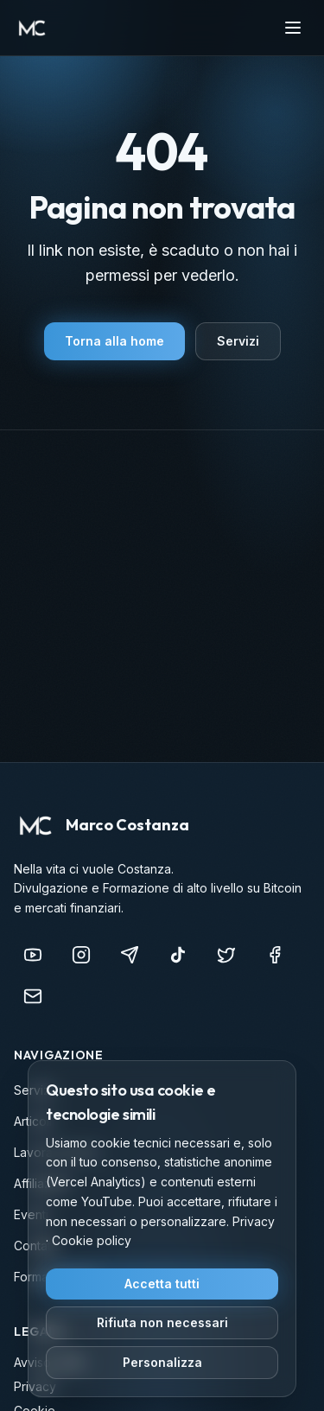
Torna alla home (114, 341)
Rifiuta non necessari (162, 1322)
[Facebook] (275, 954)
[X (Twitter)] (226, 954)
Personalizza (162, 1362)
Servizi (238, 341)
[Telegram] (130, 954)
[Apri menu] (293, 27)
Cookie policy (91, 1240)
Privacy (253, 1221)
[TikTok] (178, 954)
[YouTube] (33, 954)
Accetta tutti (162, 1283)
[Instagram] (81, 954)
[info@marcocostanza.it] (33, 996)
